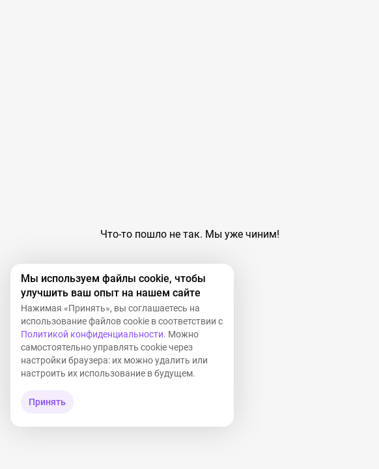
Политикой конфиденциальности (92, 334)
